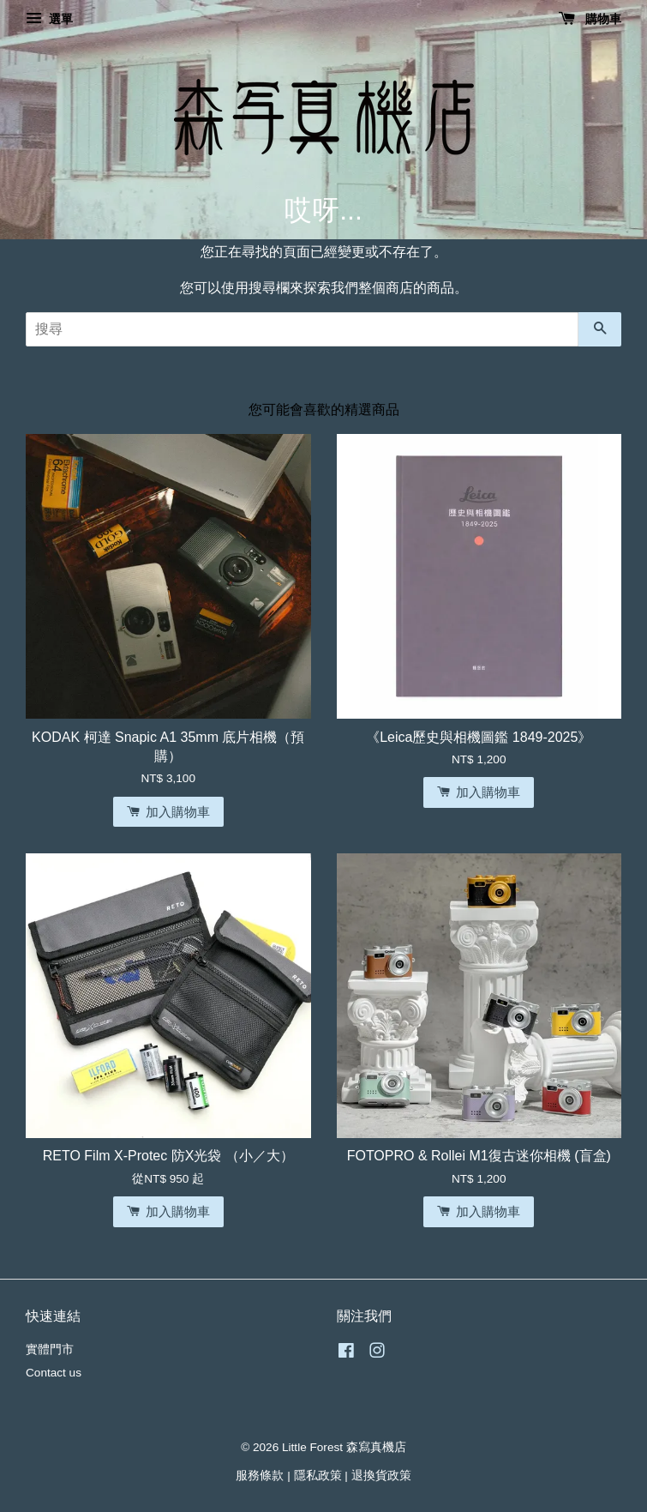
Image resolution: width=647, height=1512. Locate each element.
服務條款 (260, 1475)
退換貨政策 (381, 1475)
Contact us (53, 1372)
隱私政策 (318, 1475)
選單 (49, 18)
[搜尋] (302, 329)
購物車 (590, 18)
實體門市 (50, 1349)
